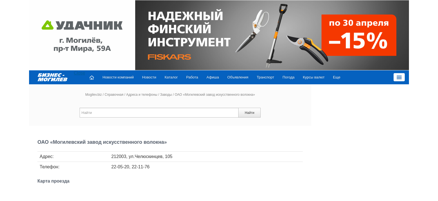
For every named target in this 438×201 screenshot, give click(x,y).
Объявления (226, 77)
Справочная (113, 95)
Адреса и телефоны (142, 95)
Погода (277, 77)
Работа (181, 77)
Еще (325, 77)
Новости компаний (106, 77)
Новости (138, 77)
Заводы (166, 95)
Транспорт (254, 77)
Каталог (159, 77)
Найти (249, 113)
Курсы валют (302, 77)
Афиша (201, 77)
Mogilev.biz (93, 95)
